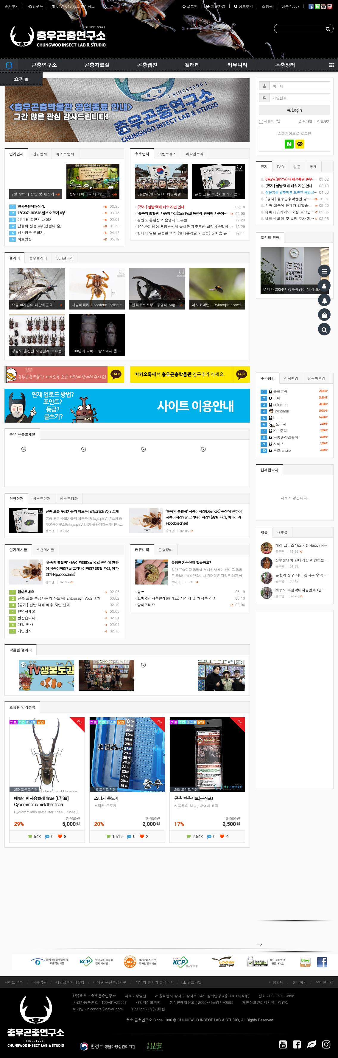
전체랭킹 (291, 378)
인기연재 (16, 153)
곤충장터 (285, 65)
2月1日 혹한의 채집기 (31, 219)
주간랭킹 (268, 378)
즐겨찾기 (11, 6)
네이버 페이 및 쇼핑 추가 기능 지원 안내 (295, 218)
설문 (296, 166)
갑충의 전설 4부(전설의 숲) (35, 225)
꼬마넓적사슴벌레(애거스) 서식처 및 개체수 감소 (175, 598)
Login (294, 110)
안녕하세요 (22, 611)
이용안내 (276, 981)
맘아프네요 (145, 604)
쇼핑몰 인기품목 (22, 706)
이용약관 (39, 981)
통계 (313, 166)
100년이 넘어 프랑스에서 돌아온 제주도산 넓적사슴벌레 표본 (185, 226)
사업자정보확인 (148, 1002)
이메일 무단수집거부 (110, 981)
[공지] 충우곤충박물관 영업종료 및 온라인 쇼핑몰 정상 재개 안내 (295, 199)
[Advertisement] (294, 699)
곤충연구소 (44, 65)
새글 (264, 532)
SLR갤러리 (65, 257)
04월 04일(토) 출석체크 (73, 6)
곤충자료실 (97, 65)
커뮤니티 (237, 65)
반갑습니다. (23, 617)
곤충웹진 (147, 65)
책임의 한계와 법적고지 (154, 981)
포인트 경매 (270, 237)
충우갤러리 (38, 257)
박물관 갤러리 (20, 649)
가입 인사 (21, 624)
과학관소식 (194, 153)
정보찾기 (243, 6)
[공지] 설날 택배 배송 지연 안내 (39, 604)
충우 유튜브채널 (22, 434)
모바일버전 (325, 981)
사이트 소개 (14, 981)
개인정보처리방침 (70, 981)
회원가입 (215, 6)
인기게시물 (18, 549)
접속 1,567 (290, 6)
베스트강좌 (69, 498)
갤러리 (192, 65)
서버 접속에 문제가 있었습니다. (295, 205)
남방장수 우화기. (27, 232)
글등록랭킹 (316, 378)
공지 (264, 166)
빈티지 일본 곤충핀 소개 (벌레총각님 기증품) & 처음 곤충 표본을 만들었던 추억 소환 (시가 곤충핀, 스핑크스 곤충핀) (230, 232)
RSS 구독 (35, 6)
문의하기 (299, 981)
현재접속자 (269, 469)
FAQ (280, 166)
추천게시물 (45, 549)
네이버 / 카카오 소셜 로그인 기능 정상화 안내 (295, 212)
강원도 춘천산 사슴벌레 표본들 (161, 219)
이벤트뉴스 (167, 153)
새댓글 (282, 532)
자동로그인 (269, 121)
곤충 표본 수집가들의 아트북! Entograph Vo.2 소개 (55, 598)
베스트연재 (65, 153)
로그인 (190, 6)
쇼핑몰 (267, 6)
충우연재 (142, 153)
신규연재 (40, 153)
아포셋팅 (20, 238)
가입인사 (20, 630)
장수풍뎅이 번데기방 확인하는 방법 (304, 559)
